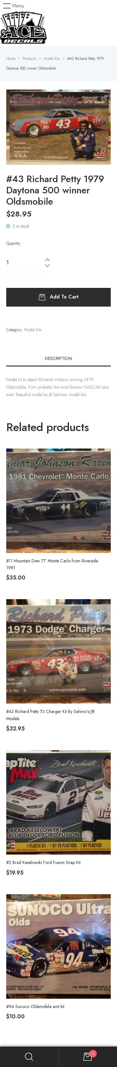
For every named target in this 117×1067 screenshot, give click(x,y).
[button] (13, 6)
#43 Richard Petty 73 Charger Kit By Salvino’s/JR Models (50, 714)
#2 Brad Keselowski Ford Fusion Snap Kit (43, 862)
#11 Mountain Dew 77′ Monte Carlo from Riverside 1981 (52, 564)
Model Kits (33, 330)
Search (29, 1057)
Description (58, 358)
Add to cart (64, 296)
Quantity (13, 243)
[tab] (58, 358)
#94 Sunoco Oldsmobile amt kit (35, 1006)
